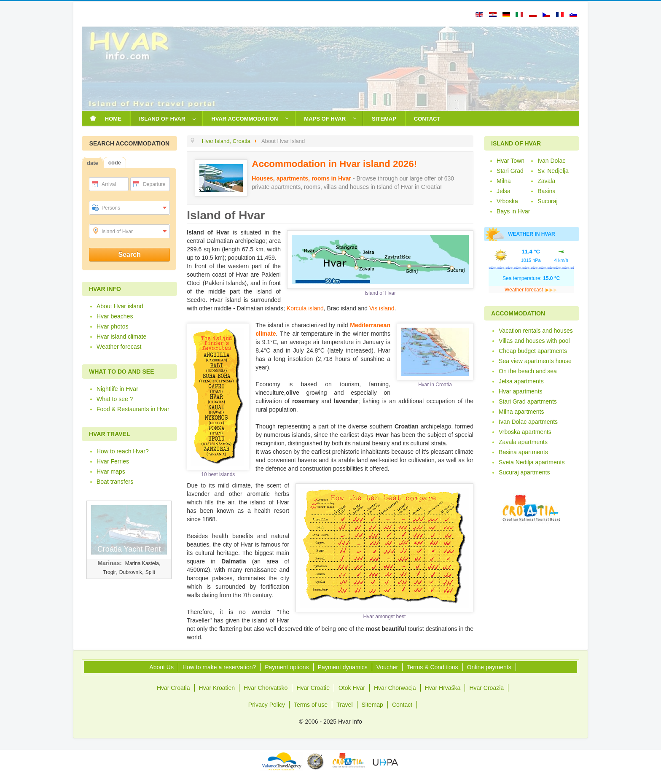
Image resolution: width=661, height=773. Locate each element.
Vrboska (507, 201)
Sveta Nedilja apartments (531, 462)
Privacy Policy (266, 704)
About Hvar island (120, 306)
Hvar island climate (121, 336)
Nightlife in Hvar (117, 388)
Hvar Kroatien (217, 687)
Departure (154, 184)
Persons (111, 208)
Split (150, 572)
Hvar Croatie (313, 687)
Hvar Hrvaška (443, 687)
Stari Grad (510, 170)
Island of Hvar (117, 231)
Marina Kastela (142, 563)
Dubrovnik (130, 572)
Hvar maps (111, 471)
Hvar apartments (520, 391)
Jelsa (504, 191)
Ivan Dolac (551, 160)
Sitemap (372, 704)
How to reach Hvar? (123, 451)
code (114, 162)
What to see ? (115, 399)
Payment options (287, 667)
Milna (504, 181)
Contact (402, 704)
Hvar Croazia (486, 687)
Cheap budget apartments (533, 350)
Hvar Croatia (173, 687)
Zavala (546, 181)
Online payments (489, 667)
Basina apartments (523, 452)
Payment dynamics (343, 667)
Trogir (109, 572)
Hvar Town (510, 160)
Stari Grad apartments (528, 401)
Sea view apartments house (535, 361)
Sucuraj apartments (524, 472)
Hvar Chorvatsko (266, 687)
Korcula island (305, 308)
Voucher (387, 667)
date (92, 163)
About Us (161, 667)
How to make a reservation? (219, 667)
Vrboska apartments (525, 431)
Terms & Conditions (432, 667)
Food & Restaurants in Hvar (133, 409)
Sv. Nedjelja (553, 170)
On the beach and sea (528, 371)
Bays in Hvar (513, 211)
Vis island (382, 308)
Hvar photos (112, 326)
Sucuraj (547, 201)
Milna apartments (521, 411)
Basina (546, 191)
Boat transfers (115, 481)
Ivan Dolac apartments (528, 421)
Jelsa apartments (521, 381)
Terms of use (311, 704)
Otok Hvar (352, 687)
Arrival (109, 184)
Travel (344, 704)
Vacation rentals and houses (536, 330)
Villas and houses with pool (534, 340)
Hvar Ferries (113, 461)
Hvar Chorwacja (395, 687)
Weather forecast (119, 346)
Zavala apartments (523, 442)
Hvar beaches (115, 316)
